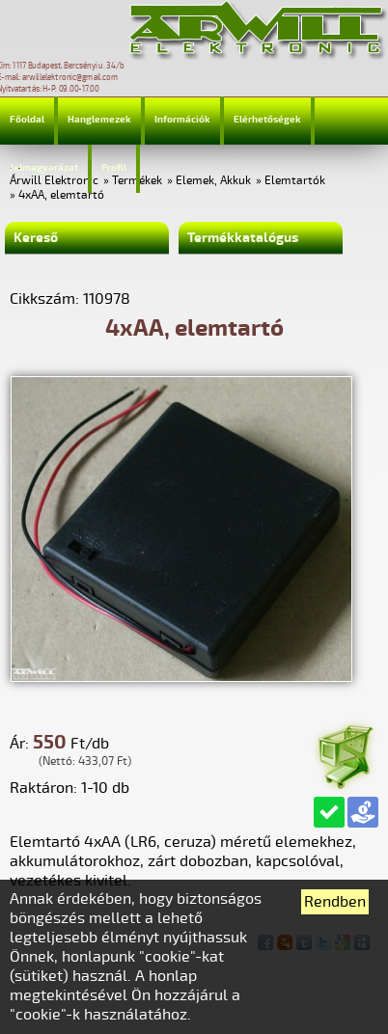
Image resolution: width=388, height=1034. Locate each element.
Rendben (335, 902)
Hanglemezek (99, 119)
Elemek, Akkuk (213, 181)
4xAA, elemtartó (61, 195)
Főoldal (27, 119)
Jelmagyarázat (44, 168)
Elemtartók (294, 181)
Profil (113, 168)
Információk (182, 119)
